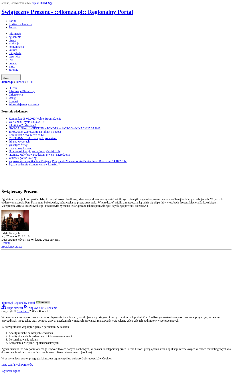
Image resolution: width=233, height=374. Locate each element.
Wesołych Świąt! (18, 144)
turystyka (14, 56)
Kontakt (13, 101)
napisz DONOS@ (42, 3)
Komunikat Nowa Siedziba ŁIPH (28, 134)
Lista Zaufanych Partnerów (17, 364)
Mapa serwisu (12, 307)
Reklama (52, 307)
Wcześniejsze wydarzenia (24, 104)
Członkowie (16, 94)
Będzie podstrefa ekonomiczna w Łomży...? (34, 164)
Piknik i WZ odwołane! (22, 125)
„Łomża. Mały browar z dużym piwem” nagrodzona (39, 154)
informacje (15, 33)
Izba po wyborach (19, 141)
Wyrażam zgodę (10, 370)
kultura (13, 50)
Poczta (13, 27)
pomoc (13, 63)
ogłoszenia (15, 36)
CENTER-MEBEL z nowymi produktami (33, 138)
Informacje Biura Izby (22, 91)
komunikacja (16, 46)
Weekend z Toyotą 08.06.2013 (26, 121)
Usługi (13, 97)
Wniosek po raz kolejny (22, 157)
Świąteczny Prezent (20, 148)
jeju (11, 59)
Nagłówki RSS (34, 307)
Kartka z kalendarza (20, 24)
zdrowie (13, 69)
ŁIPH (30, 81)
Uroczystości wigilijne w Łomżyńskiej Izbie (34, 151)
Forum (13, 20)
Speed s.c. (23, 311)
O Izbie (13, 88)
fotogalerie (15, 53)
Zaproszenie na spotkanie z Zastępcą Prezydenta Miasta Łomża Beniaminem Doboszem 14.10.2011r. (68, 161)
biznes (12, 40)
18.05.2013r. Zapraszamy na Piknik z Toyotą (35, 131)
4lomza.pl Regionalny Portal (25, 302)
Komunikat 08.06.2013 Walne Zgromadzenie (35, 118)
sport (12, 66)
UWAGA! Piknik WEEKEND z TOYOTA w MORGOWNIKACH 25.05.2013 (54, 128)
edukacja (14, 43)
